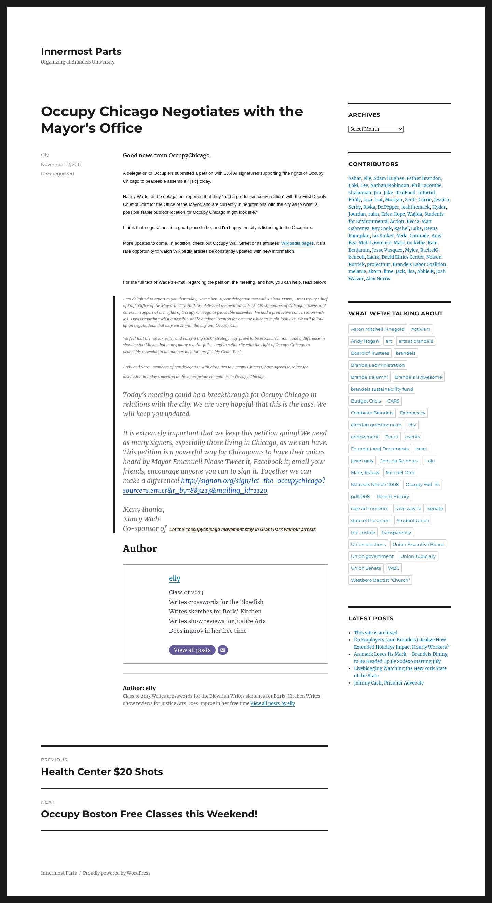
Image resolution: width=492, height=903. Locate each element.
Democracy (412, 412)
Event (391, 436)
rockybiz (416, 243)
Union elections (368, 544)
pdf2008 (360, 496)
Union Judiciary (418, 556)
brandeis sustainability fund (382, 389)
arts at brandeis (416, 341)
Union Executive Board (418, 544)
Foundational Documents (380, 448)
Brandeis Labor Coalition (419, 264)
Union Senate (366, 568)
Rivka (369, 207)
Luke (416, 228)
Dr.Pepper (388, 207)
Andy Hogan (365, 341)
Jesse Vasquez (387, 250)
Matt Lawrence (375, 243)
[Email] (223, 650)
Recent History (393, 496)
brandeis (405, 353)
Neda (401, 236)
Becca (413, 221)
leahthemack (415, 207)
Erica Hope (393, 214)
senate (435, 508)
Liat (378, 200)
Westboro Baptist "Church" (380, 580)
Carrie (425, 200)
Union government (372, 556)
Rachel (401, 228)
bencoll (356, 257)
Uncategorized (57, 174)
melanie (357, 271)
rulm (373, 214)
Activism (420, 329)
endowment (365, 436)
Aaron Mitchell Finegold (378, 329)
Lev (364, 185)
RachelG (429, 250)
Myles (411, 250)
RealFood (405, 193)
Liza (367, 200)
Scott (410, 200)
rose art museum (370, 508)
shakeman (359, 193)
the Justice (363, 532)
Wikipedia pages (297, 243)
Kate (432, 243)
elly (174, 578)
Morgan (393, 200)
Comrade (419, 236)
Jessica (441, 200)
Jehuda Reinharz (399, 460)
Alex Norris (378, 279)
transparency (396, 532)
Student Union (413, 520)
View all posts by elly (272, 703)
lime (388, 271)
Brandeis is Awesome (418, 377)
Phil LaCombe (426, 185)
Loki (353, 185)
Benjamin (359, 250)
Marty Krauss (365, 472)
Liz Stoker (383, 236)
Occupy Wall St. (423, 484)
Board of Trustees (370, 353)
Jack (400, 271)
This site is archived (375, 633)
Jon (377, 193)
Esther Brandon (424, 178)
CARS (393, 401)
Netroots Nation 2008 (375, 484)
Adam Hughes (388, 178)
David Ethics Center (403, 257)
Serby (354, 207)
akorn (374, 271)
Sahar (354, 178)
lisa (411, 271)
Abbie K (425, 271)
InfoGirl (426, 193)
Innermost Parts (81, 51)
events (412, 436)
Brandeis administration (378, 365)
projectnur (378, 264)
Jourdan (357, 214)
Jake (388, 193)
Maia (399, 243)
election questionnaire (376, 424)
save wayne (408, 508)
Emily (354, 200)
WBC (393, 568)
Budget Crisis (366, 401)
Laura (373, 257)
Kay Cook (382, 228)
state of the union (370, 520)
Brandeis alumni (369, 377)
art (389, 341)
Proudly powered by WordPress (117, 873)
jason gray (362, 460)
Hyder (439, 207)
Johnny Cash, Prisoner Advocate (389, 683)
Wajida (414, 214)
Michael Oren (401, 472)
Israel (421, 448)
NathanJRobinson (389, 185)
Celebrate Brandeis (372, 412)
